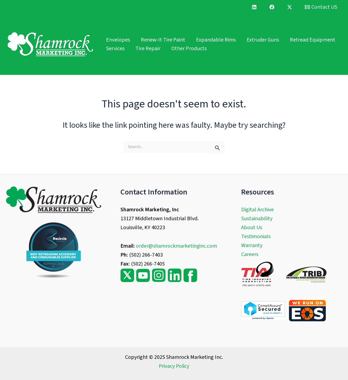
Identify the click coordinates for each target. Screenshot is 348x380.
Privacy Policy (174, 366)
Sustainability (256, 218)
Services (115, 48)
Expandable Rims (216, 40)
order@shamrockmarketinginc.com (176, 246)
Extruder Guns (263, 40)
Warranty (251, 245)
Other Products (189, 48)
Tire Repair (147, 48)
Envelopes (118, 40)
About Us (251, 227)
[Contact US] (321, 7)
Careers (249, 254)
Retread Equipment (312, 40)
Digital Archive (257, 209)
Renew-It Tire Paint (163, 40)
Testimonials (256, 236)
